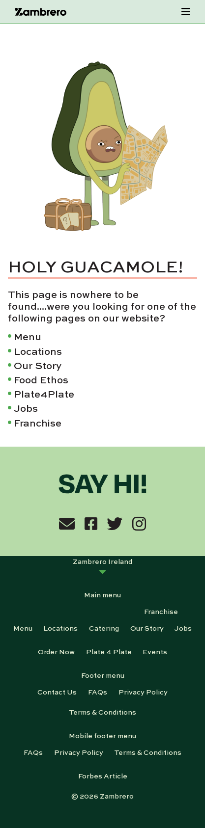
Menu (27, 336)
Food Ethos (41, 379)
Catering (104, 628)
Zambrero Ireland (102, 561)
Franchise (37, 422)
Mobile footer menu (102, 735)
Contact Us (57, 691)
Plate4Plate (44, 393)
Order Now (56, 651)
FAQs (97, 691)
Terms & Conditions (102, 712)
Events (155, 651)
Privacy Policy (143, 691)
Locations (38, 351)
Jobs (26, 408)
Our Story (37, 365)
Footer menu (102, 675)
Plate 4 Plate (109, 651)
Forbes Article (102, 775)
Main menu (102, 594)
